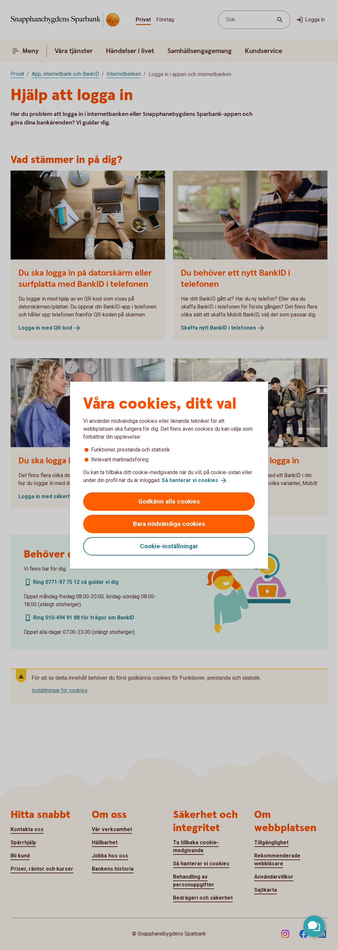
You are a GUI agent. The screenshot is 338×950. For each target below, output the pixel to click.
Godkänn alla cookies (169, 501)
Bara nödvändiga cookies (169, 524)
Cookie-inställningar (169, 546)
